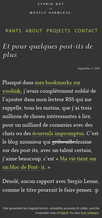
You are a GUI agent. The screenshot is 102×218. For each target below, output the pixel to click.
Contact (86, 31)
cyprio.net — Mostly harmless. (51, 8)
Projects (59, 31)
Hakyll (64, 212)
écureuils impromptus (58, 133)
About (34, 31)
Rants (13, 31)
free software (90, 212)
